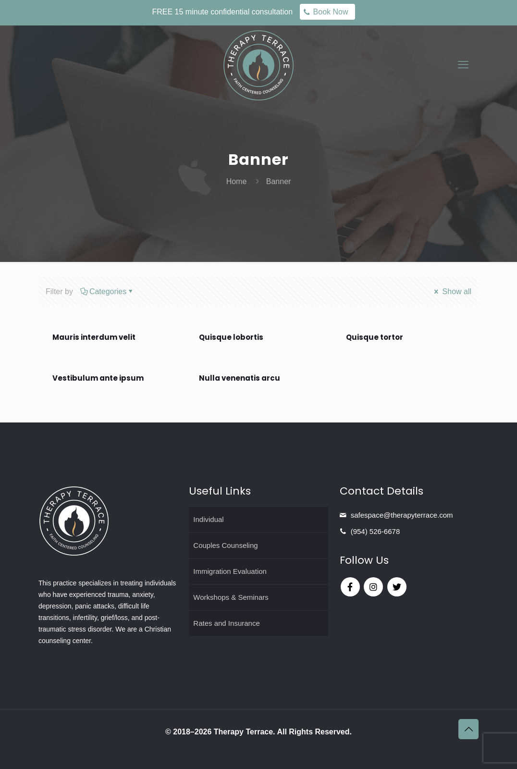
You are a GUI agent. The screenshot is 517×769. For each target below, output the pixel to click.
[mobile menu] (463, 65)
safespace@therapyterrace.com (402, 515)
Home (236, 181)
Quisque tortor (374, 337)
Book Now (330, 12)
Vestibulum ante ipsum (98, 378)
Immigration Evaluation (230, 571)
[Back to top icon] (468, 729)
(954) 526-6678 (375, 531)
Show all (451, 291)
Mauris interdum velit (93, 337)
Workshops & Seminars (230, 597)
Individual (208, 519)
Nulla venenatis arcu (239, 378)
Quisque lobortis (231, 337)
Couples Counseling (225, 545)
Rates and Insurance (226, 623)
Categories (107, 291)
